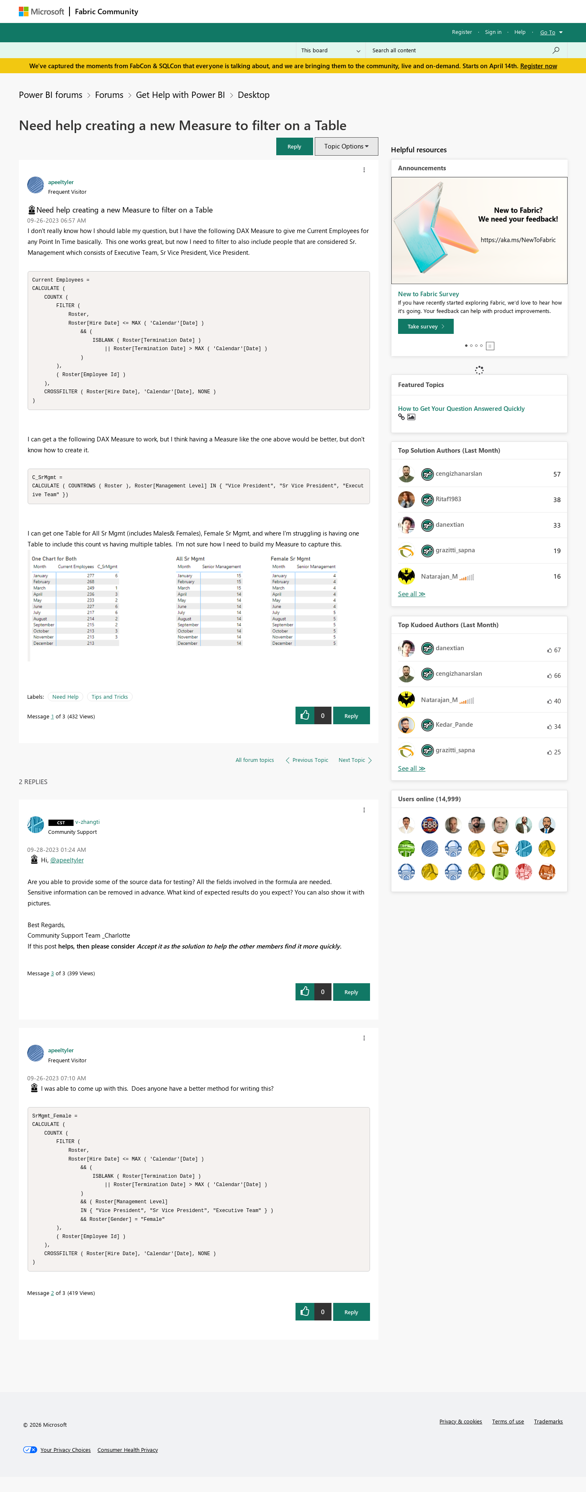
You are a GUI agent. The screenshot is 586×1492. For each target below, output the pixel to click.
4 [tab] (481, 345)
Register (462, 31)
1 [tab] (466, 345)
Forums (157, 11)
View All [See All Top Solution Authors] (412, 594)
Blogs (303, 11)
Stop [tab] (490, 346)
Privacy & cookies (461, 1436)
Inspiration (194, 11)
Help (520, 31)
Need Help (65, 704)
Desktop (254, 94)
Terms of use (508, 1436)
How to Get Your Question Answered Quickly (461, 408)
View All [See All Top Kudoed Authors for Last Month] (412, 768)
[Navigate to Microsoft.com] (41, 11)
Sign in (493, 31)
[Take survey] (426, 326)
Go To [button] (547, 32)
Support (370, 11)
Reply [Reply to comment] (351, 999)
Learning (335, 11)
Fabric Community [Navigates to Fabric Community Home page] (106, 11)
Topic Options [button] (343, 146)
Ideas (228, 11)
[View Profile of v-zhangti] (87, 829)
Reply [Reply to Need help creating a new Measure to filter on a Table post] (351, 723)
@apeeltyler (67, 867)
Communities (265, 11)
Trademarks (548, 1436)
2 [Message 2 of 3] (52, 1307)
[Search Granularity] (330, 50)
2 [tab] (471, 345)
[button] (294, 146)
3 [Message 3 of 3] (52, 980)
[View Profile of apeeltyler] (61, 181)
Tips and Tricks (110, 704)
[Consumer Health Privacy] (128, 1464)
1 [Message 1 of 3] (52, 723)
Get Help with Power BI (180, 94)
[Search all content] (466, 50)
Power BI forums (50, 94)
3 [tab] (476, 345)
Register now (538, 66)
